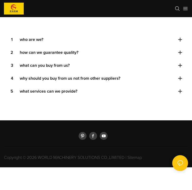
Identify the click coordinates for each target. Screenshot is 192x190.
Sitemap (134, 157)
